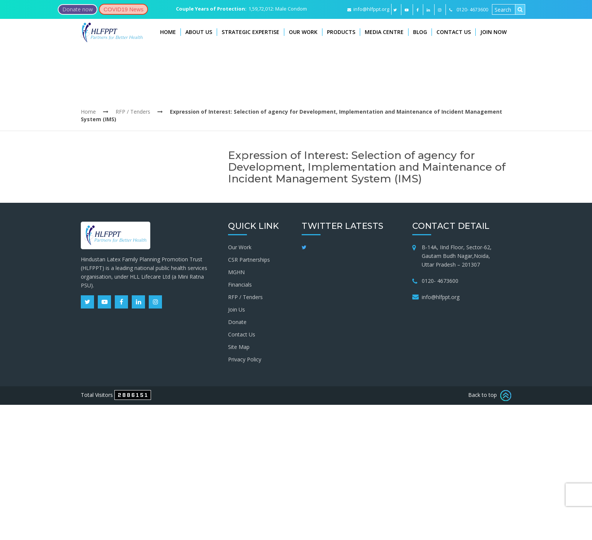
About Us (198, 31)
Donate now (77, 9)
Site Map (239, 346)
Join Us (236, 309)
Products (341, 31)
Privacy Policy (244, 359)
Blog (420, 31)
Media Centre (384, 31)
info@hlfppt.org (368, 9)
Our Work (303, 31)
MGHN (236, 272)
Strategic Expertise (250, 31)
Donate (237, 322)
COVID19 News (123, 9)
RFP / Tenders (133, 111)
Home (168, 31)
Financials (240, 284)
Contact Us (453, 31)
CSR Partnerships (249, 259)
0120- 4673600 (440, 280)
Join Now (493, 31)
